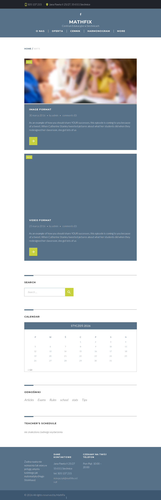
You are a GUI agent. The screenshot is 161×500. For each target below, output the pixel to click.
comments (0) (69, 115)
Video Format (40, 220)
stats (75, 400)
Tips (84, 400)
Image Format (40, 109)
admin (55, 115)
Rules (52, 400)
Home (27, 48)
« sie (30, 369)
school (64, 400)
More (121, 31)
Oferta (57, 31)
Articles (29, 400)
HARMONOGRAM (99, 31)
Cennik (75, 31)
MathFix (80, 22)
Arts (29, 62)
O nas (40, 31)
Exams (41, 400)
